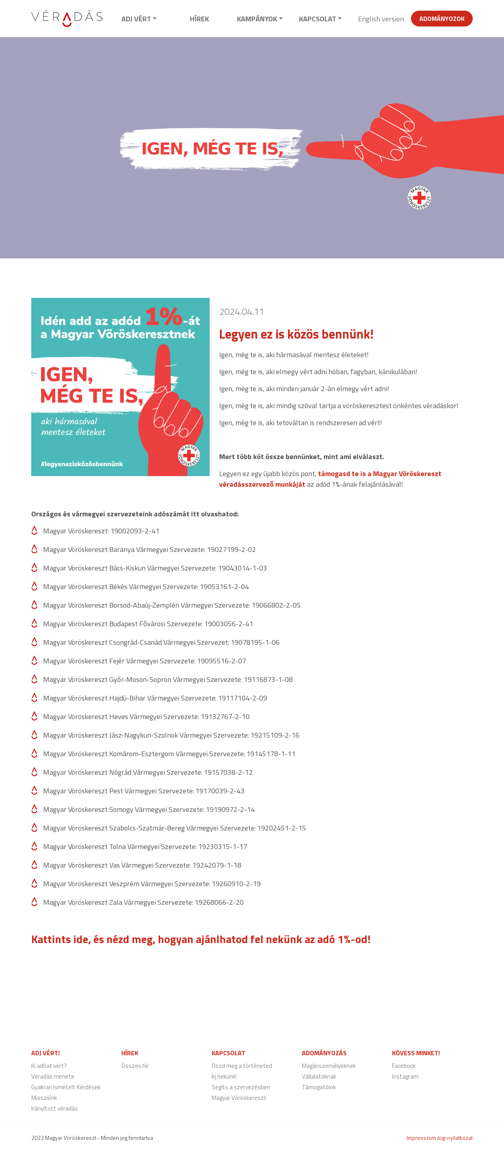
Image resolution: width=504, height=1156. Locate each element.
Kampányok (257, 18)
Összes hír (135, 1065)
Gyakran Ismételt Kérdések (65, 1087)
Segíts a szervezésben (241, 1087)
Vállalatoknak (319, 1076)
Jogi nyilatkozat (455, 1137)
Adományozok (441, 18)
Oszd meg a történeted (242, 1065)
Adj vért (136, 18)
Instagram (405, 1076)
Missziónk (44, 1097)
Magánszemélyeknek (329, 1065)
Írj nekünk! (224, 1076)
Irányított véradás (54, 1108)
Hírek (199, 18)
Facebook (404, 1065)
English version (381, 18)
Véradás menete (52, 1076)
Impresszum (421, 1137)
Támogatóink (319, 1087)
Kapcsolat (317, 18)
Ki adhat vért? (49, 1065)
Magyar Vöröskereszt (239, 1097)
